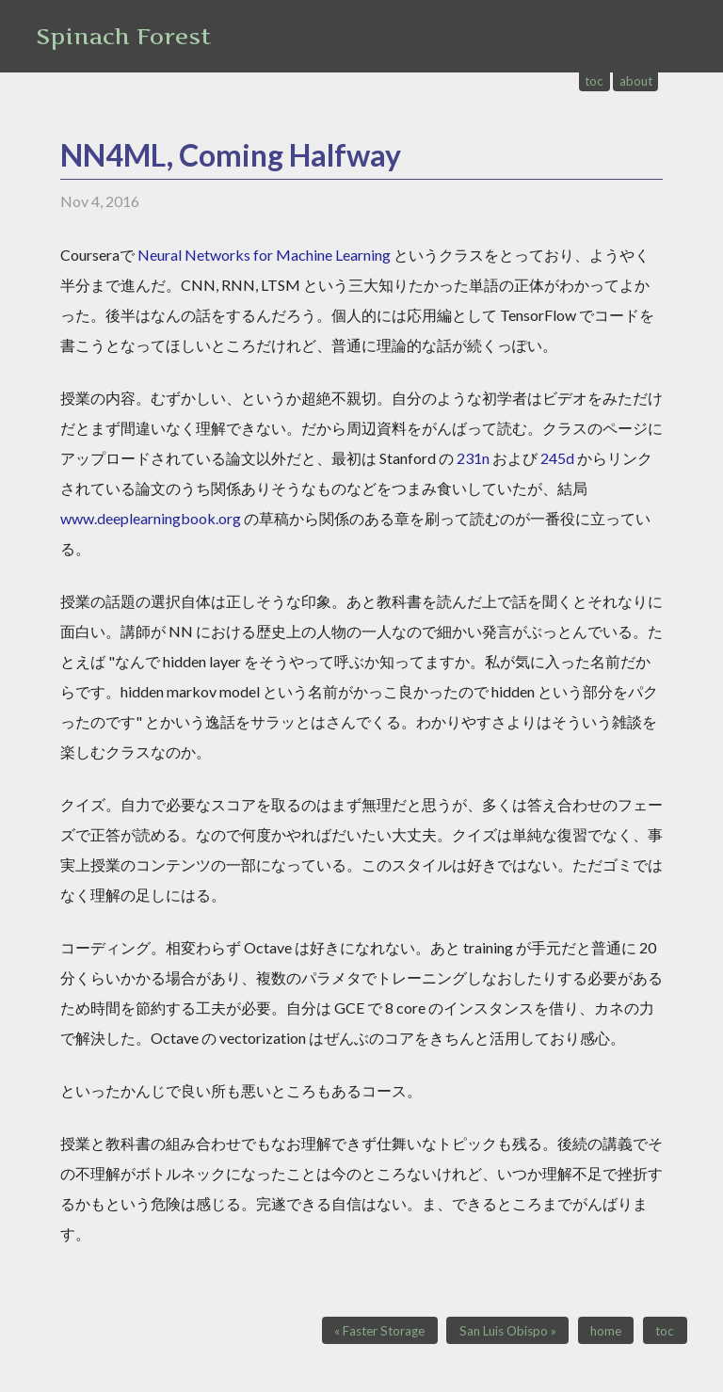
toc (594, 80)
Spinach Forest (123, 36)
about (635, 80)
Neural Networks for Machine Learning (264, 255)
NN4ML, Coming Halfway (230, 154)
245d (557, 458)
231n (473, 458)
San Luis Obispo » (507, 1330)
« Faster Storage (379, 1330)
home (605, 1330)
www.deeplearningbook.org (150, 518)
